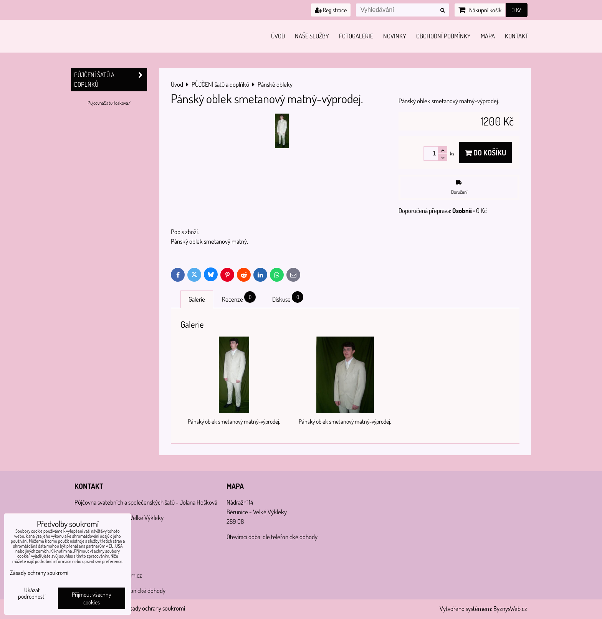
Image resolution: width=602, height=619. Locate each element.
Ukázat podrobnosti (32, 593)
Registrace (331, 10)
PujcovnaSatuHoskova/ (109, 103)
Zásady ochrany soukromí (154, 608)
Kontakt (516, 36)
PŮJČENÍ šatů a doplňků (110, 79)
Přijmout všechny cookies (91, 598)
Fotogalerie (356, 36)
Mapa (488, 36)
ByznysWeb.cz (510, 608)
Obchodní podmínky (443, 36)
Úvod (278, 36)
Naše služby (312, 36)
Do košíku (485, 152)
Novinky (394, 36)
